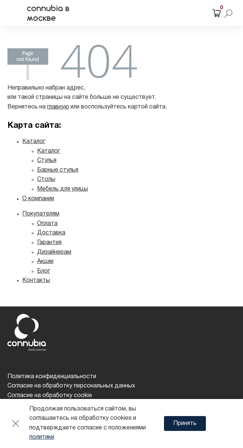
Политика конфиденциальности (51, 376)
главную (58, 107)
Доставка (51, 233)
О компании (38, 198)
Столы (46, 179)
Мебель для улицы (62, 189)
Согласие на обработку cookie (49, 395)
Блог (43, 271)
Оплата (47, 223)
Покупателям (40, 214)
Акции (45, 261)
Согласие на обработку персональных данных (71, 386)
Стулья (46, 160)
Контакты (36, 280)
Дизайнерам (54, 252)
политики (41, 437)
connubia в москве (48, 13)
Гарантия (49, 242)
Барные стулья (57, 170)
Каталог (33, 141)
